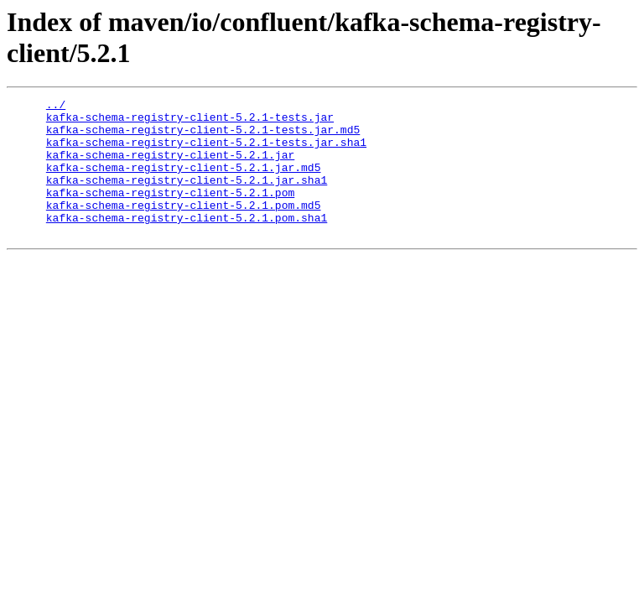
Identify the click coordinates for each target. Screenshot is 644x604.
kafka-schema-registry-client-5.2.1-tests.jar (190, 121)
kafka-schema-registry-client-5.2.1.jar (170, 166)
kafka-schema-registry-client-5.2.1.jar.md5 (183, 182)
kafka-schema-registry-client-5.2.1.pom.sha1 (186, 242)
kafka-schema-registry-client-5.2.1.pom (170, 212)
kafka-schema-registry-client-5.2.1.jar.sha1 (186, 197)
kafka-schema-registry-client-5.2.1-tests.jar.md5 (203, 136)
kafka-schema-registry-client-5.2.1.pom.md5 (183, 227)
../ (55, 106)
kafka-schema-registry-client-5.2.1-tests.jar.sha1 (206, 151)
